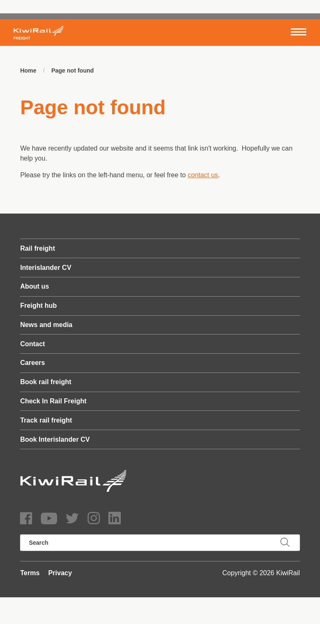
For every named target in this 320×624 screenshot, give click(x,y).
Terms (30, 572)
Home (28, 70)
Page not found (72, 70)
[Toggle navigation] (298, 32)
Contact (32, 343)
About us (34, 286)
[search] (160, 542)
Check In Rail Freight (53, 401)
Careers (32, 362)
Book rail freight (45, 381)
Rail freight (37, 248)
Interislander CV (45, 267)
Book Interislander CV (55, 439)
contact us (203, 175)
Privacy (60, 572)
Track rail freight (46, 420)
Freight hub (38, 305)
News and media (46, 324)
